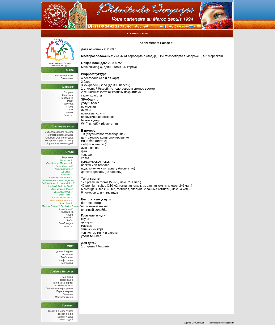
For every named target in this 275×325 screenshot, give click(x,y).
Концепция (67, 277)
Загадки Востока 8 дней (60, 135)
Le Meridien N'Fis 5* (63, 192)
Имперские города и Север (59, 140)
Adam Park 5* (66, 203)
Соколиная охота (63, 285)
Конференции (65, 260)
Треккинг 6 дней (65, 316)
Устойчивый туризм (63, 282)
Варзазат (68, 115)
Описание (68, 294)
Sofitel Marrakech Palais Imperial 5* (58, 180)
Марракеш (67, 95)
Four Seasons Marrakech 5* (59, 163)
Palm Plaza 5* (65, 195)
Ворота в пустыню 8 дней (60, 143)
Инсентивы (67, 254)
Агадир (69, 106)
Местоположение (63, 297)
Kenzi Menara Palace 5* (61, 200)
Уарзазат (68, 226)
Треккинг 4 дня (65, 314)
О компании (67, 78)
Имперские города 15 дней (59, 132)
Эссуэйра (68, 103)
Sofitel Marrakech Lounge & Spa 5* (58, 183)
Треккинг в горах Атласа (60, 311)
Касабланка (67, 98)
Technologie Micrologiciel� (221, 323)
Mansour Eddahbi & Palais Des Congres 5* (58, 206)
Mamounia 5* (66, 160)
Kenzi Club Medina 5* (62, 197)
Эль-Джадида (65, 223)
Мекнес (69, 112)
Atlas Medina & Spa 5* (61, 189)
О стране (68, 92)
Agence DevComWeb (194, 323)
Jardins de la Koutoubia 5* (60, 186)
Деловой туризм (64, 251)
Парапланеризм (65, 291)
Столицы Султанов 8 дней (59, 137)
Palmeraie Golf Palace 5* (61, 177)
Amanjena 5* (67, 174)
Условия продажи (64, 75)
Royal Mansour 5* (64, 166)
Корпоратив (67, 263)
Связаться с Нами (137, 33)
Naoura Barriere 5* (64, 169)
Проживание (66, 280)
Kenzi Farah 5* (66, 209)
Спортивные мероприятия (59, 288)
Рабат (69, 101)
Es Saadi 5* (66, 172)
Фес (70, 109)
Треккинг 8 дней (65, 319)
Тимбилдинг (66, 257)
